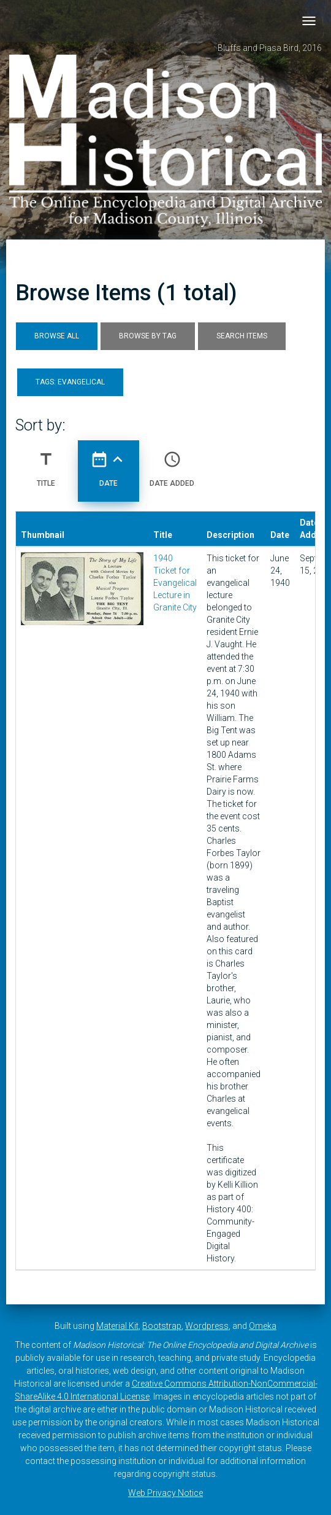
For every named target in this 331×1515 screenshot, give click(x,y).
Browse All (56, 336)
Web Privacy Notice (165, 1493)
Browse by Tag (148, 336)
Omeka (262, 1326)
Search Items (241, 336)
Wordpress (207, 1326)
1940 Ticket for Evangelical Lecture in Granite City (175, 582)
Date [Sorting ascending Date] (108, 464)
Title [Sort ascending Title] (46, 464)
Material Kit (117, 1326)
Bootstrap (161, 1326)
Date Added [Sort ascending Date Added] (172, 464)
